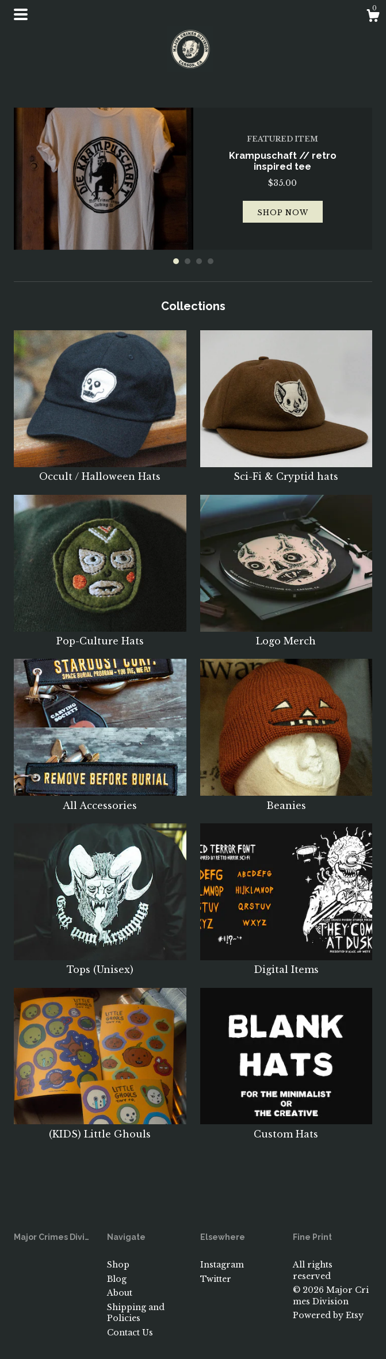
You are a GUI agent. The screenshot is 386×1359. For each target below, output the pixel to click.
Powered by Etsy (328, 1315)
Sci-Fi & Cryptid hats (286, 470)
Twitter (215, 1279)
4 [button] (210, 261)
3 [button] (199, 261)
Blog (117, 1279)
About (119, 1293)
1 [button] (176, 261)
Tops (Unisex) (100, 963)
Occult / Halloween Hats (100, 470)
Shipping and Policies (136, 1313)
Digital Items (286, 963)
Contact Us (130, 1332)
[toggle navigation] (21, 14)
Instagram (222, 1264)
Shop (118, 1264)
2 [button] (187, 261)
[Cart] (372, 17)
